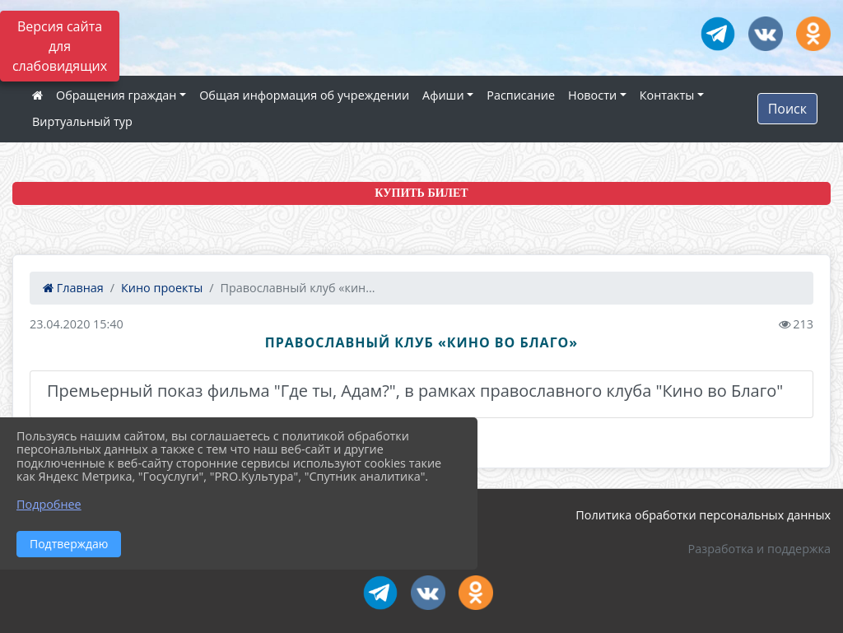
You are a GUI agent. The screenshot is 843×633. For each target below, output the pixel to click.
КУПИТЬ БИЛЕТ (421, 193)
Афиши (443, 95)
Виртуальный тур (82, 121)
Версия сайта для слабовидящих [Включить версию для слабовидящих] (59, 46)
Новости (592, 95)
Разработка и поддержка (759, 548)
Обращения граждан (116, 95)
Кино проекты (162, 288)
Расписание (521, 95)
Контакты (667, 95)
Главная (73, 288)
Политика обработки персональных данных (703, 515)
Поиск (787, 109)
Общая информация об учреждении (304, 95)
